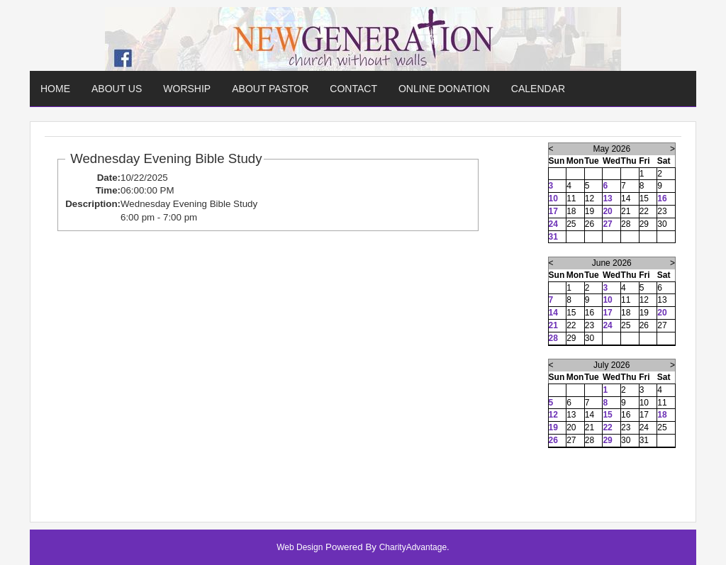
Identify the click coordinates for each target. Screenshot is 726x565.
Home (55, 88)
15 (607, 415)
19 (553, 427)
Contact (353, 88)
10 (553, 198)
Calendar (538, 88)
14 (553, 313)
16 (661, 198)
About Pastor (270, 88)
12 (553, 415)
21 (553, 325)
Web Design (300, 547)
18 (661, 415)
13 (607, 198)
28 (553, 338)
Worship (187, 88)
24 (553, 224)
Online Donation (444, 88)
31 (553, 237)
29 (607, 440)
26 (553, 440)
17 (553, 211)
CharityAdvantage (413, 547)
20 (607, 211)
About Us (116, 88)
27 (607, 224)
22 (607, 427)
